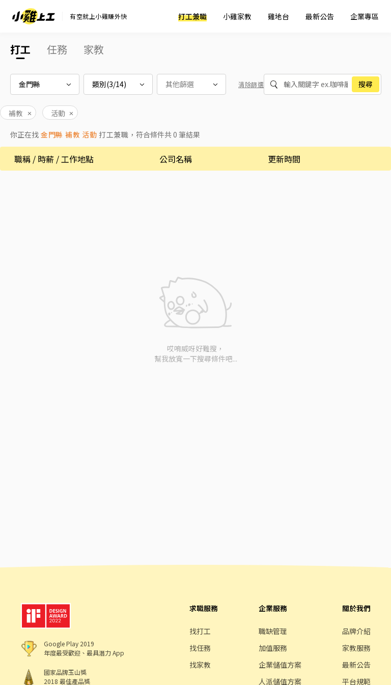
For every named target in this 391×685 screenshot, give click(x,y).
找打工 (200, 631)
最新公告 (319, 16)
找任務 (200, 648)
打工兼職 (192, 16)
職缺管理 (273, 631)
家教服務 (356, 648)
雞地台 (278, 16)
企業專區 (364, 16)
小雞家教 (237, 16)
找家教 (200, 665)
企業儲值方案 (280, 665)
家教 (93, 49)
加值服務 (273, 648)
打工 (20, 49)
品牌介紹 (356, 631)
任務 (57, 49)
